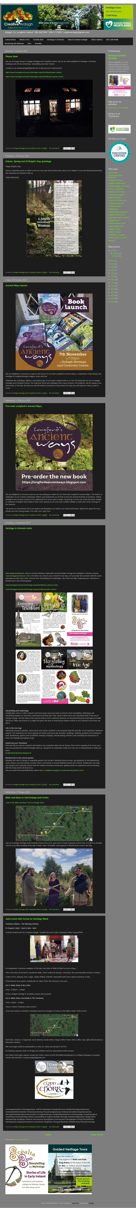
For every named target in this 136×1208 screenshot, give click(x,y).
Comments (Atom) (22, 1139)
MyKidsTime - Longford (116, 235)
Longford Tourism (114, 232)
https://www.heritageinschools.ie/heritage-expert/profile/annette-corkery (34, 72)
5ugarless (75, 1203)
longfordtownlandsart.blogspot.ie (18, 753)
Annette (38, 43)
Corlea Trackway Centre (117, 223)
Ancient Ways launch (16, 285)
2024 (113, 261)
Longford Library (114, 229)
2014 (113, 292)
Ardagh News (113, 209)
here (48, 511)
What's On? (24, 40)
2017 (113, 283)
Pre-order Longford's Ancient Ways (24, 406)
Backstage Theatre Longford (118, 217)
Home (48, 1134)
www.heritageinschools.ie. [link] (16, 576)
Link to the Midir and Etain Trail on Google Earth (25, 803)
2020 (113, 273)
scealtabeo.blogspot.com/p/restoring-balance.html (63, 770)
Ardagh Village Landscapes (118, 212)
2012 (113, 298)
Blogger (91, 1203)
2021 (113, 270)
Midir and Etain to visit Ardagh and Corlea (27, 797)
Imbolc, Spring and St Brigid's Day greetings (28, 161)
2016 (113, 286)
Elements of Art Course (116, 192)
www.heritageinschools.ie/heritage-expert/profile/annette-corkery (31, 589)
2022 (113, 267)
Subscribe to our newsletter (118, 108)
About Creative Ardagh (77, 40)
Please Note (12, 56)
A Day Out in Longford (116, 195)
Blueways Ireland (114, 206)
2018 (113, 279)
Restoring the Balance (14, 43)
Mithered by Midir (114, 197)
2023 (113, 264)
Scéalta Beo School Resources (115, 176)
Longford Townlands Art (116, 183)
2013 (113, 295)
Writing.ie (111, 240)
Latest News (10, 40)
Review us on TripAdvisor (117, 200)
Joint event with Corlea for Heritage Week (27, 919)
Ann (29, 43)
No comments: (54, 148)
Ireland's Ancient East (116, 203)
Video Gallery (97, 40)
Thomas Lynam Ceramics (117, 238)
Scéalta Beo (38, 40)
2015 (113, 289)
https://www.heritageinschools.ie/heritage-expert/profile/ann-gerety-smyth (34, 77)
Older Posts (97, 1134)
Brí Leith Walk (112, 40)
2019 (113, 276)
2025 (113, 250)
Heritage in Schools (55, 40)
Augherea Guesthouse (116, 215)
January (116, 253)
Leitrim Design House (116, 226)
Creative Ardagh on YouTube (118, 186)
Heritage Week (113, 220)
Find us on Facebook (115, 189)
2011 (113, 302)
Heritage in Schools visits (19, 528)
